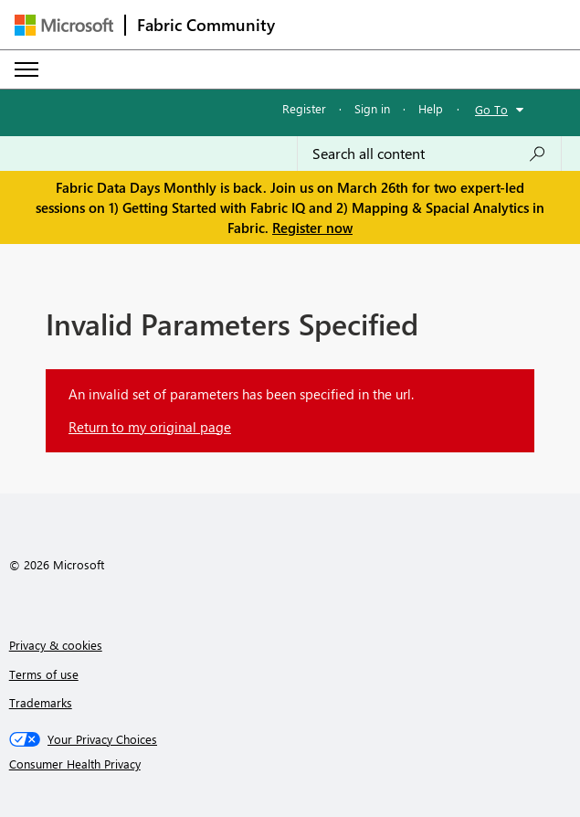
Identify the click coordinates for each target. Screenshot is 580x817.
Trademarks (40, 702)
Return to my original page (150, 427)
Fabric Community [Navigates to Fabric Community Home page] (206, 25)
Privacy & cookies (55, 645)
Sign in (372, 108)
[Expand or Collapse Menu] (26, 69)
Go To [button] (491, 109)
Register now (312, 227)
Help (430, 108)
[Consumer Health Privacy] (290, 764)
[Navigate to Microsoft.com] (64, 25)
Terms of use (44, 674)
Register (304, 108)
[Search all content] (429, 153)
